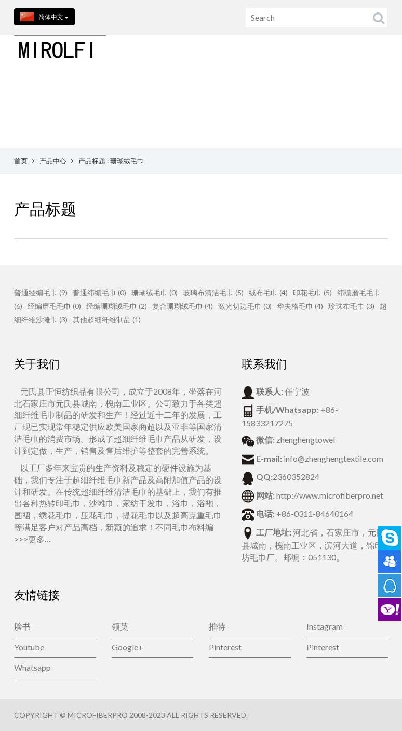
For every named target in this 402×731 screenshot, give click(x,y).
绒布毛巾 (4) (268, 292)
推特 (217, 626)
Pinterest (225, 647)
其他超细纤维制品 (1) (107, 319)
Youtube (29, 647)
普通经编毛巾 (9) (41, 292)
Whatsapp (32, 667)
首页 (64, 117)
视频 (379, 117)
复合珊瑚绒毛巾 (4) (182, 306)
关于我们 (160, 117)
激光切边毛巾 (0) (245, 306)
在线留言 (258, 117)
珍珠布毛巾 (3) (351, 306)
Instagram (324, 626)
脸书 (22, 626)
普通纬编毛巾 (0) (99, 292)
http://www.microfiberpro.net (329, 495)
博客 (347, 117)
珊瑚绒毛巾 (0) (154, 292)
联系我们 (209, 117)
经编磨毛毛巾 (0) (54, 306)
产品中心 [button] (108, 117)
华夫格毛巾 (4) (300, 306)
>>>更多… (32, 539)
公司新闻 (307, 117)
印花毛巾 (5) (312, 292)
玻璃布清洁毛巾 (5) (213, 292)
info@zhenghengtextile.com (333, 458)
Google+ (127, 647)
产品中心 (52, 160)
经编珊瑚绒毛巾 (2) (116, 306)
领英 (120, 626)
